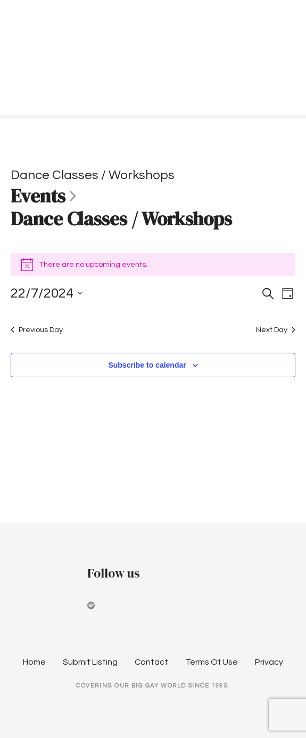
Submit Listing (90, 662)
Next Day (275, 330)
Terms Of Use (211, 662)
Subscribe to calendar (147, 365)
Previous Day (37, 330)
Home (34, 662)
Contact (151, 662)
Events (38, 196)
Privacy (269, 662)
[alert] (153, 264)
